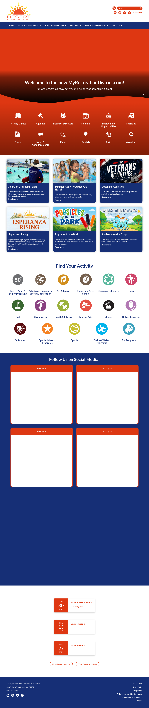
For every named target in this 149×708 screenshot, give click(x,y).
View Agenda (78, 607)
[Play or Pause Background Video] (143, 94)
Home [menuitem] (11, 25)
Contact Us (137, 13)
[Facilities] (131, 118)
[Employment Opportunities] (108, 120)
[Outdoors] (20, 331)
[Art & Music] (63, 282)
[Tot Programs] (129, 331)
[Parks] (63, 137)
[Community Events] (108, 282)
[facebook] (129, 13)
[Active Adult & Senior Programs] (18, 283)
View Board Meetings (87, 664)
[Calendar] (86, 118)
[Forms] (18, 137)
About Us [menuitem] (116, 25)
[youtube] (124, 13)
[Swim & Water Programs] (101, 332)
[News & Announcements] (40, 138)
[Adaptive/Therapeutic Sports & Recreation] (40, 283)
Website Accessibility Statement (129, 694)
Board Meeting (78, 624)
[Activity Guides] (18, 118)
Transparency (137, 691)
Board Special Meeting (81, 602)
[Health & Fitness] (63, 308)
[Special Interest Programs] (47, 332)
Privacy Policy (137, 687)
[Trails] (108, 137)
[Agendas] (40, 118)
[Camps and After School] (86, 283)
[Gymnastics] (40, 308)
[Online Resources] (131, 308)
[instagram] (119, 13)
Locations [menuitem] (74, 25)
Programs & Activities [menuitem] (54, 25)
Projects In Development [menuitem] (28, 25)
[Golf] (18, 308)
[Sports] (74, 331)
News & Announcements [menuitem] (95, 25)
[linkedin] (115, 13)
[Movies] (108, 308)
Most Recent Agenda (61, 664)
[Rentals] (86, 137)
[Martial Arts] (86, 308)
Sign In (139, 701)
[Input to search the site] (129, 8)
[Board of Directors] (63, 118)
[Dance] (131, 282)
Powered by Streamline (132, 697)
